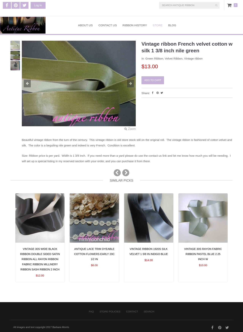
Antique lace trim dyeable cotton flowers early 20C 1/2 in (94, 254)
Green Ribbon (154, 58)
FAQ (91, 311)
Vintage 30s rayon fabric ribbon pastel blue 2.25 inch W (203, 254)
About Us (85, 25)
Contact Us (107, 25)
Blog (172, 25)
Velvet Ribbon (173, 58)
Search (149, 311)
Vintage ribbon (193, 58)
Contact (132, 311)
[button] (30, 84)
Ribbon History (134, 25)
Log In (38, 5)
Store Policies (109, 311)
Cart (230, 5)
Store (158, 25)
